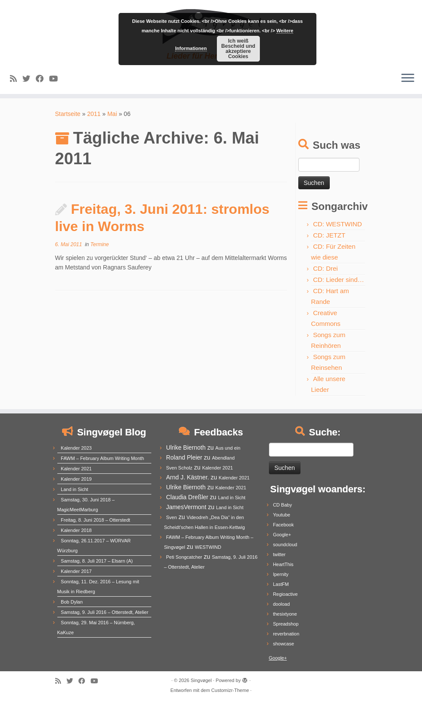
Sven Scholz (179, 467)
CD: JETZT (329, 235)
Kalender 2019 (76, 479)
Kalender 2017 (76, 571)
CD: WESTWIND (337, 224)
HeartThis (283, 564)
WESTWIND (208, 547)
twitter (279, 554)
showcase (283, 643)
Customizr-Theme (230, 690)
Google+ (282, 534)
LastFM (281, 584)
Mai (112, 113)
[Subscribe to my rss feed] (16, 79)
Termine (100, 244)
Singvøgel (201, 680)
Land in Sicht (74, 489)
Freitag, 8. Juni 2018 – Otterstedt (95, 520)
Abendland (223, 457)
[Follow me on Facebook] (42, 79)
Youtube (281, 514)
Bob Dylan (72, 601)
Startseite (68, 113)
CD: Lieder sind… (338, 279)
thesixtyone (285, 614)
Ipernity (280, 574)
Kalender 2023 (76, 448)
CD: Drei (325, 268)
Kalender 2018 (76, 530)
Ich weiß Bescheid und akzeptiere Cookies (238, 48)
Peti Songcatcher (184, 557)
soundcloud (285, 544)
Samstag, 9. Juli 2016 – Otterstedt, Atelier (104, 612)
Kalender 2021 (76, 468)
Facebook (283, 524)
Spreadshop (285, 623)
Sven (171, 517)
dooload (281, 604)
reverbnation (286, 633)
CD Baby (282, 504)
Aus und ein (228, 448)
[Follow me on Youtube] (56, 79)
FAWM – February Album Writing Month (102, 458)
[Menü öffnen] (407, 78)
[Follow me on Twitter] (29, 79)
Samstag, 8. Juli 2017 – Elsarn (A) (97, 560)
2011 (93, 113)
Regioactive (285, 594)
